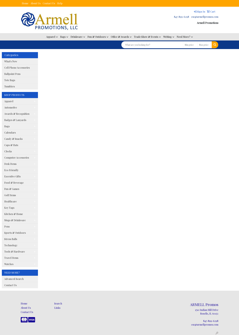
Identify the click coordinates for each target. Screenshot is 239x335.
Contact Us (49, 3)
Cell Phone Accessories (17, 67)
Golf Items (10, 195)
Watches (8, 264)
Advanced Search (14, 278)
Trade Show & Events (146, 36)
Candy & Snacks (13, 138)
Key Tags (9, 207)
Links (57, 307)
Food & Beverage (14, 182)
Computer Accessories (16, 157)
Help (59, 3)
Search (58, 303)
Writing (167, 36)
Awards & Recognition (16, 113)
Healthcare (10, 201)
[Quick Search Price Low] (190, 44)
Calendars (10, 132)
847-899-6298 (181, 16)
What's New (10, 61)
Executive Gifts (12, 176)
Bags (63, 36)
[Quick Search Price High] (204, 44)
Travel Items (11, 257)
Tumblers (9, 86)
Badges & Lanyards (15, 120)
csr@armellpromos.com (204, 16)
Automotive (10, 107)
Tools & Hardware (14, 251)
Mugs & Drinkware (15, 220)
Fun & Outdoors (96, 36)
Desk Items (10, 163)
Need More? (183, 36)
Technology (10, 245)
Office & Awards (120, 36)
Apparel (50, 36)
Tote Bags (9, 80)
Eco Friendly (11, 170)
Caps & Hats (11, 145)
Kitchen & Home (13, 214)
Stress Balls (10, 239)
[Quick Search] (152, 44)
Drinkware (76, 36)
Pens (7, 226)
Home (25, 3)
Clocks (8, 151)
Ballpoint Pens (12, 73)
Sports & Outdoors (15, 232)
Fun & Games (11, 188)
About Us (35, 3)
